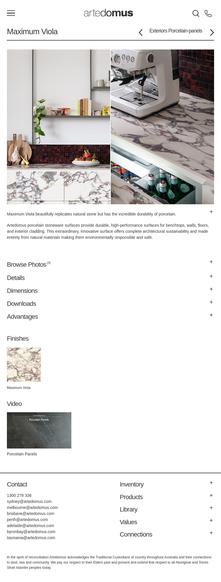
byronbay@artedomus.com (31, 531)
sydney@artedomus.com (29, 501)
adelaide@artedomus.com (30, 525)
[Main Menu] (11, 13)
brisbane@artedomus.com (30, 513)
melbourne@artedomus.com (32, 507)
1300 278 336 (19, 495)
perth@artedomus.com (27, 519)
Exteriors (158, 31)
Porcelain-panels (185, 31)
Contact (17, 484)
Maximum (23, 31)
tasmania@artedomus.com (31, 537)
